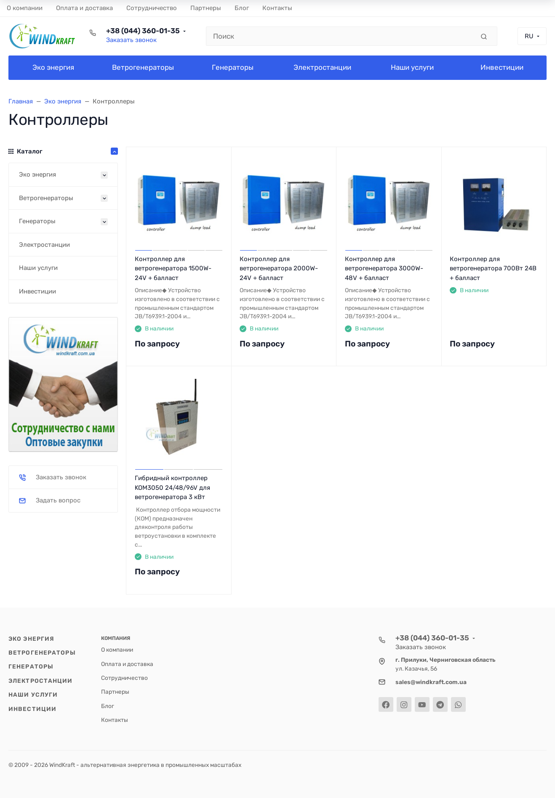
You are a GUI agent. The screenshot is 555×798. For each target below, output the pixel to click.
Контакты (114, 719)
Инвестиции (32, 709)
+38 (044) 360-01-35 (143, 30)
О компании (117, 649)
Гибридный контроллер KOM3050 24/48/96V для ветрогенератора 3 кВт (172, 487)
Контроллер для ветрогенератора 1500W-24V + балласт (173, 268)
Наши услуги (33, 694)
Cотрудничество (124, 677)
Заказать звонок (131, 40)
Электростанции (40, 680)
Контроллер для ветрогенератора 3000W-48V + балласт (384, 268)
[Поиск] (340, 36)
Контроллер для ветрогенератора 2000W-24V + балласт (279, 268)
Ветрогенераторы (42, 652)
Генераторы (30, 666)
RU (529, 36)
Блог (107, 706)
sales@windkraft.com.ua (431, 682)
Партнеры (115, 691)
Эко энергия (31, 638)
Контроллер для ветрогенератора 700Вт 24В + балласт (493, 268)
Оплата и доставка (127, 664)
